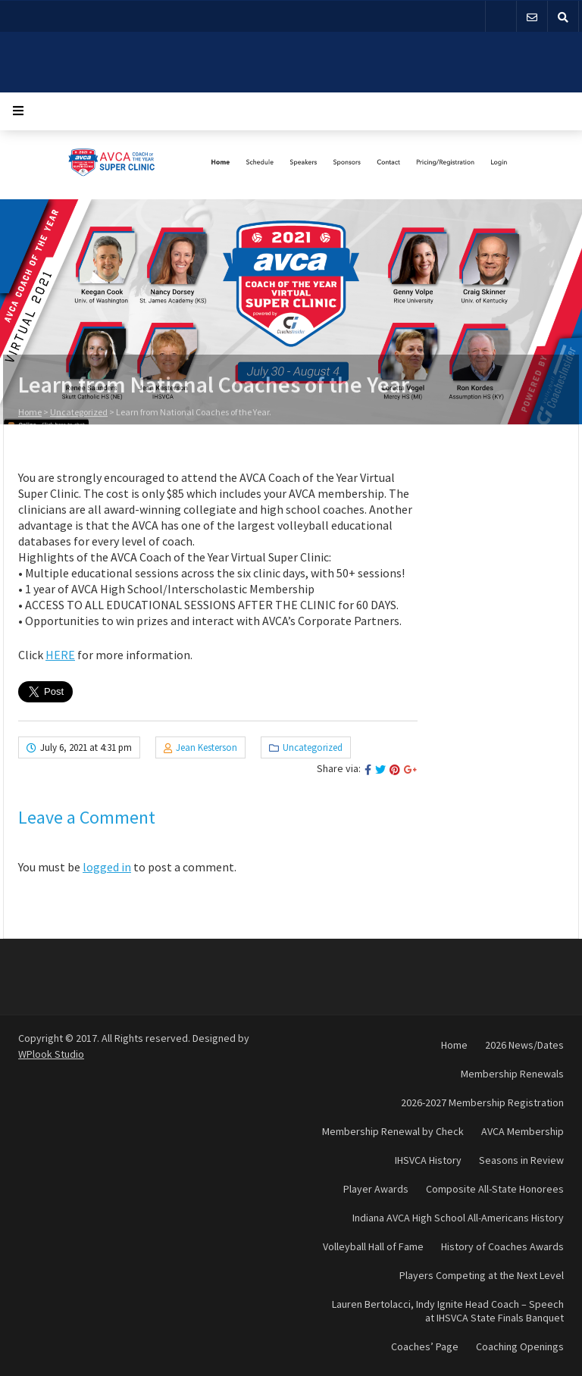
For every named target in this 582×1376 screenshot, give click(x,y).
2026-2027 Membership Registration (482, 1102)
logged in (107, 866)
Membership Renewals (512, 1073)
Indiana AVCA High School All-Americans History (458, 1217)
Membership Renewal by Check (393, 1131)
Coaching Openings (520, 1346)
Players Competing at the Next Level (481, 1275)
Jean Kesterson (206, 747)
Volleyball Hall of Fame (373, 1246)
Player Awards (375, 1189)
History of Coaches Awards (502, 1246)
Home (30, 413)
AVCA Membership (522, 1131)
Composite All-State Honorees (495, 1189)
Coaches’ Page (424, 1346)
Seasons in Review (521, 1160)
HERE (60, 654)
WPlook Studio (51, 1054)
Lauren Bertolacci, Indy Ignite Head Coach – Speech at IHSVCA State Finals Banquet (448, 1310)
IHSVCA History (428, 1160)
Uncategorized (79, 413)
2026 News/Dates (524, 1045)
